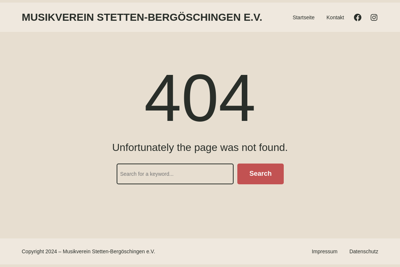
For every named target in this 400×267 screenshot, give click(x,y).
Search (260, 173)
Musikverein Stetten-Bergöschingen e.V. (142, 17)
